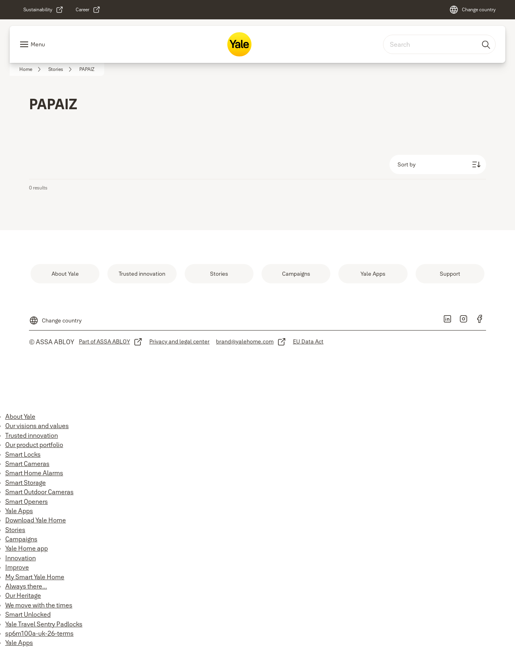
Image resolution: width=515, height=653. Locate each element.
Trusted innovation (31, 435)
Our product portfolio (34, 445)
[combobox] (439, 44)
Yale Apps (19, 511)
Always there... (26, 586)
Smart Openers (26, 501)
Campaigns (21, 539)
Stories (15, 530)
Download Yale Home (35, 520)
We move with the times (38, 605)
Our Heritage (23, 595)
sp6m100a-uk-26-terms (39, 633)
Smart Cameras (27, 464)
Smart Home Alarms (34, 473)
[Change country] (472, 9)
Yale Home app (26, 548)
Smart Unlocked (28, 614)
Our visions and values (37, 426)
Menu (38, 44)
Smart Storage (25, 482)
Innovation (20, 558)
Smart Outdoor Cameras (39, 492)
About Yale (20, 416)
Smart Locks (23, 454)
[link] (43, 10)
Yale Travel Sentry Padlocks (43, 624)
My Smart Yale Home (34, 577)
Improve (17, 567)
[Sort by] (437, 164)
